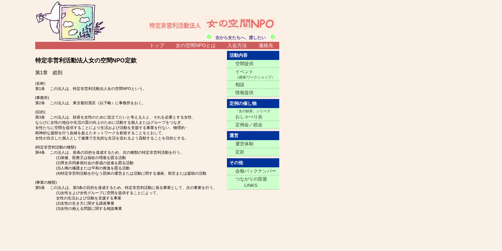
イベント (255, 74)
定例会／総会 (249, 124)
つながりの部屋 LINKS (251, 182)
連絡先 (266, 45)
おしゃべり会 (252, 114)
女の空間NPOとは (195, 45)
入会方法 (237, 45)
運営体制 (244, 143)
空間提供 (244, 63)
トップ (157, 45)
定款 (239, 151)
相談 (239, 84)
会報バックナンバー (255, 171)
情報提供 (244, 92)
